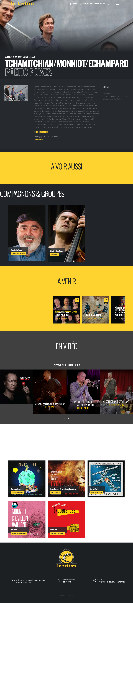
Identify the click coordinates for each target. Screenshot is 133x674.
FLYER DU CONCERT (41, 132)
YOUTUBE (121, 582)
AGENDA (74, 4)
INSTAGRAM (111, 582)
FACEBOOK (101, 582)
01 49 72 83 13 (66, 582)
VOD (89, 4)
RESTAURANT (99, 4)
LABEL (83, 4)
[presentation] (65, 418)
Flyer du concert (39, 139)
